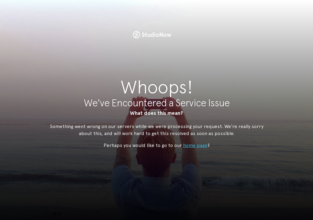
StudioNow (151, 35)
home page (195, 145)
